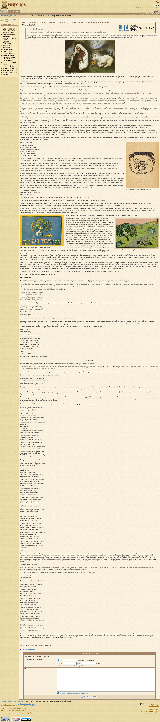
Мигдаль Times (11, 16)
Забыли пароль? (78, 666)
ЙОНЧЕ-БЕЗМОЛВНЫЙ (9, 72)
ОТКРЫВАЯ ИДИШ (8, 49)
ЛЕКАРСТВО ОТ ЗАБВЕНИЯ (7, 46)
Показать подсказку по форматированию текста (74, 693)
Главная (3, 16)
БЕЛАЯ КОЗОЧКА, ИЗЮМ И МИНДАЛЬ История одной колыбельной (8, 58)
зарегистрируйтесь (154, 7)
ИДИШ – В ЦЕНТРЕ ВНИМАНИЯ (8, 35)
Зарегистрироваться (65, 666)
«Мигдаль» (31, 705)
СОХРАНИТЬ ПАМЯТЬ (9, 68)
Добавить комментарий (28, 649)
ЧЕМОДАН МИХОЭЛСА (9, 70)
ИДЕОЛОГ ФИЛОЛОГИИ (6, 42)
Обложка (5, 27)
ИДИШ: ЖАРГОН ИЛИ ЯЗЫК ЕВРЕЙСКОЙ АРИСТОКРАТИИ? (9, 30)
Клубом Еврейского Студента (26, 704)
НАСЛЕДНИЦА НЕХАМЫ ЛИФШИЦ (8, 52)
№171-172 (21, 16)
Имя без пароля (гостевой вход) (76, 660)
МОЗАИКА (5, 75)
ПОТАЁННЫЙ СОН (8, 66)
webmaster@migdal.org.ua (152, 712)
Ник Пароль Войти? (80, 663)
